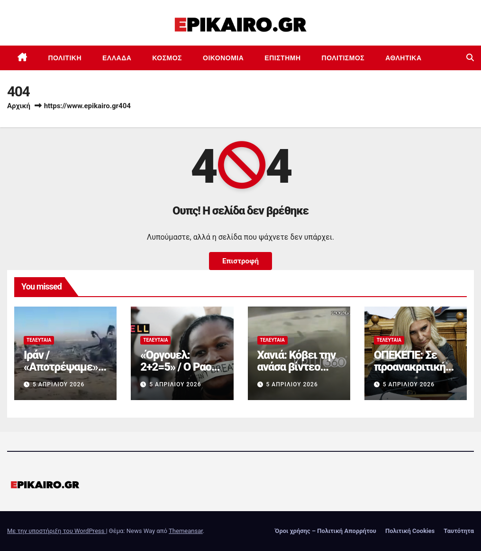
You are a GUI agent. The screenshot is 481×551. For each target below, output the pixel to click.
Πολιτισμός (343, 58)
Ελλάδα (116, 58)
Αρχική (18, 106)
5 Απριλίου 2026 (58, 384)
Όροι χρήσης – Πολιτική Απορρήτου (325, 530)
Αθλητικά (403, 58)
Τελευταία (39, 340)
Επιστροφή (240, 261)
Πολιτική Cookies (410, 530)
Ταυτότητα (459, 530)
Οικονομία (223, 58)
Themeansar (186, 530)
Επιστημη (282, 58)
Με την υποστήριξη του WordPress (56, 530)
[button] (470, 57)
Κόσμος (167, 58)
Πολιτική (65, 58)
